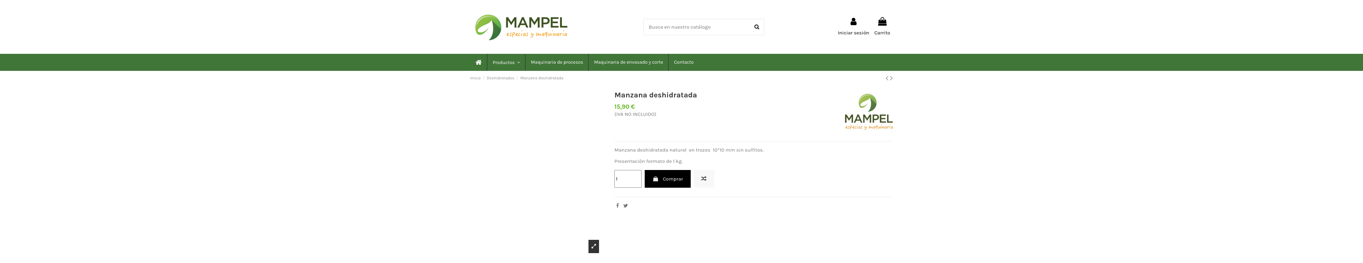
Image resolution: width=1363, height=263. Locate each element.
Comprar (668, 179)
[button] (506, 62)
